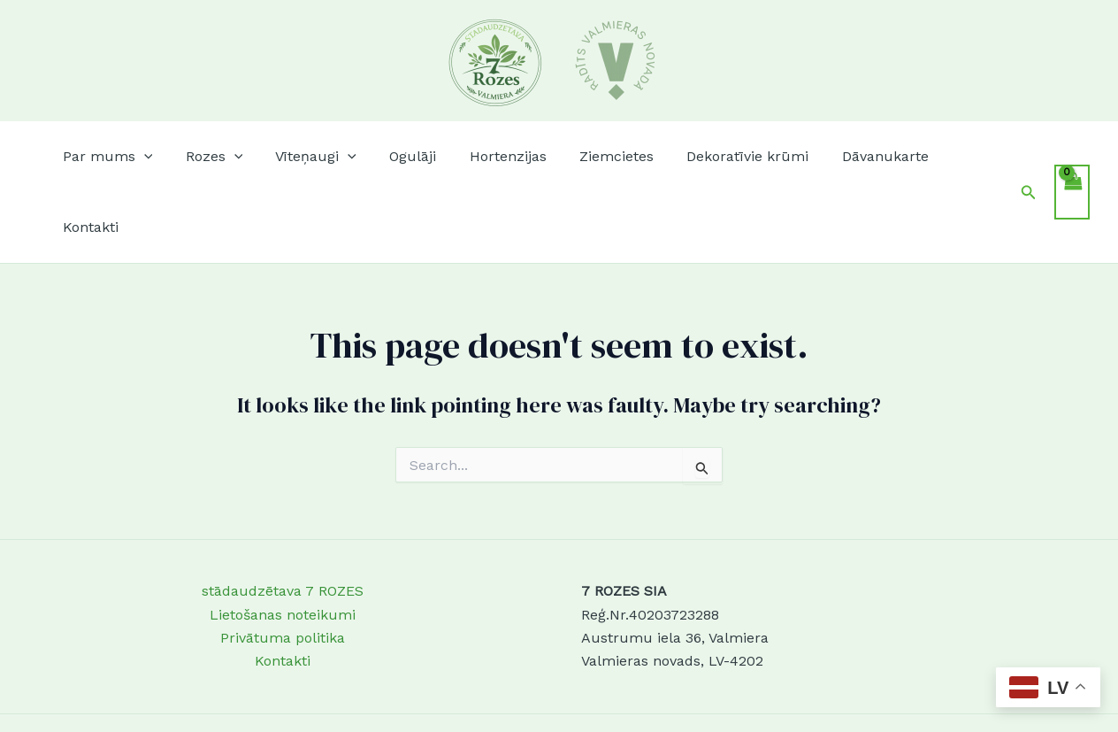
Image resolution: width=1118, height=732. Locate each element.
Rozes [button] (219, 156)
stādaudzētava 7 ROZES (283, 520)
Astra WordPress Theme (666, 687)
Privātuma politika (282, 567)
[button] (153, 156)
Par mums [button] (117, 156)
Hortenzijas (498, 156)
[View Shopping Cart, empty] (1072, 156)
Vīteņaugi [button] (316, 156)
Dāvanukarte (861, 156)
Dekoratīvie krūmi (729, 156)
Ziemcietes (602, 156)
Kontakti (961, 156)
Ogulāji (408, 156)
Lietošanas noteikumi (283, 544)
